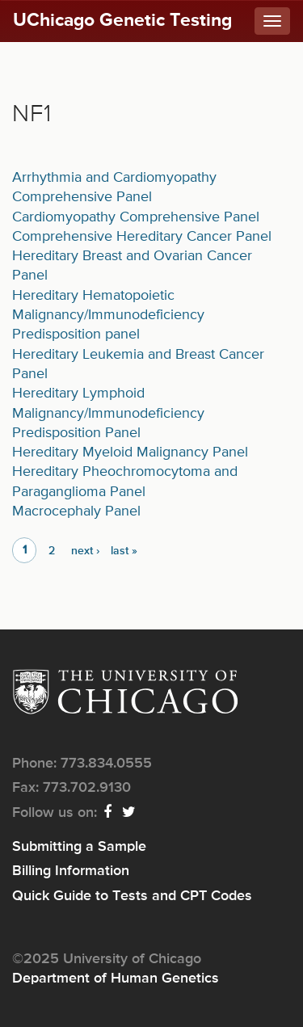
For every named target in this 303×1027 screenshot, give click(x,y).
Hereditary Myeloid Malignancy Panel (130, 452)
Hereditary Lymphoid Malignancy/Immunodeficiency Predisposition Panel (108, 413)
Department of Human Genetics (115, 978)
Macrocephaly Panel (76, 511)
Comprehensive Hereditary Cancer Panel (141, 236)
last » (124, 551)
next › (85, 551)
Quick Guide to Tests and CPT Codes (132, 896)
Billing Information (70, 871)
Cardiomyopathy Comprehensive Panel (135, 217)
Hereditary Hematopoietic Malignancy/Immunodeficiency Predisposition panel (108, 315)
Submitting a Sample (79, 847)
